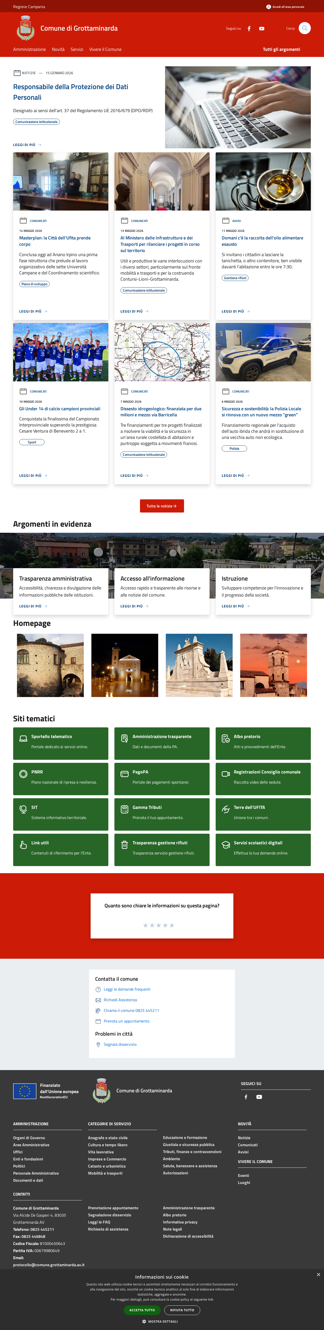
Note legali (172, 1229)
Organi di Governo (29, 1138)
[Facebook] (247, 28)
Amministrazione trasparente (189, 1208)
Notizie (29, 72)
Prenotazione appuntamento (113, 1208)
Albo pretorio (175, 1215)
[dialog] (162, 1300)
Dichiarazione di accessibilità (188, 1236)
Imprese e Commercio (107, 1159)
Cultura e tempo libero (108, 1145)
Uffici (18, 1152)
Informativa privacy (180, 1222)
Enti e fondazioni (28, 1159)
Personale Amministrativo (36, 1173)
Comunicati (33, 220)
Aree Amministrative (31, 1145)
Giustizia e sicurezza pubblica (188, 1144)
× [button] (318, 1275)
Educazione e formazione (185, 1137)
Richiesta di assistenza (108, 1229)
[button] (162, 1321)
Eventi (243, 1175)
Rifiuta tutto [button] (182, 1310)
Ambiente (171, 1159)
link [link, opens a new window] (210, 1299)
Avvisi (231, 220)
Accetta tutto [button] (142, 1310)
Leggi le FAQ (99, 1222)
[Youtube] (260, 28)
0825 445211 (42, 1229)
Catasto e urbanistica (107, 1166)
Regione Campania (29, 7)
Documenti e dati (28, 1180)
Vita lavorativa (101, 1152)
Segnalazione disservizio (109, 1215)
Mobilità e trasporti (105, 1173)
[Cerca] (305, 28)
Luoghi (244, 1182)
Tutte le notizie (162, 506)
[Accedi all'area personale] (285, 7)
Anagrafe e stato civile (108, 1138)
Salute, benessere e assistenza (190, 1166)
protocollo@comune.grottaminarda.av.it (49, 1265)
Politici (19, 1166)
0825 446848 (33, 1236)
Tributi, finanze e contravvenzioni (192, 1152)
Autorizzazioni (175, 1173)
